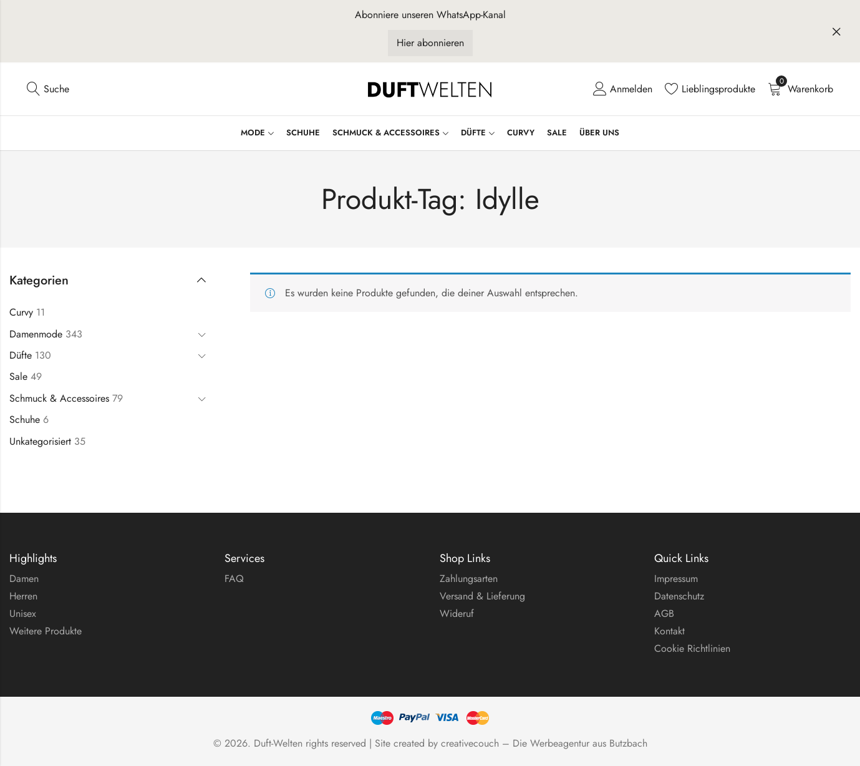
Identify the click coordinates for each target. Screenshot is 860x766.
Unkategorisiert (40, 441)
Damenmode (35, 334)
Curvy (21, 312)
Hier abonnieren (430, 43)
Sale (18, 376)
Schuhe (24, 419)
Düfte (20, 355)
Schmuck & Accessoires (59, 398)
